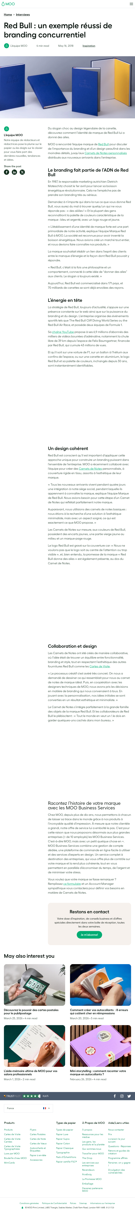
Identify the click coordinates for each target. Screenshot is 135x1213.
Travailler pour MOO (93, 1153)
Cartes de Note (38, 1138)
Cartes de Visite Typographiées (12, 1148)
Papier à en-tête (38, 1155)
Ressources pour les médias (92, 1136)
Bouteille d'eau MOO (15, 1158)
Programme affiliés (117, 1158)
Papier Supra (62, 1138)
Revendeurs (88, 1169)
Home (8, 14)
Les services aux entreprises (90, 1164)
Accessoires (36, 1159)
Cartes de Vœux (38, 1143)
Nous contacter (116, 1129)
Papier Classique (64, 1148)
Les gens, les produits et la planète (93, 1143)
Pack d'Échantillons (66, 1157)
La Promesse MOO (92, 1179)
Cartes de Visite (12, 1134)
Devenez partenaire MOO (92, 1190)
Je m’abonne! (89, 934)
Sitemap (83, 1203)
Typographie (63, 1152)
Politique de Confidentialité (54, 1203)
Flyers (33, 1129)
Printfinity (87, 1174)
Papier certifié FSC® (66, 1161)
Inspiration (89, 45)
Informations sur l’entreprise (102, 1203)
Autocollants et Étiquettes (38, 1149)
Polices (73, 1203)
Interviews (23, 14)
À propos (87, 1129)
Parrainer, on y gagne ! (119, 1164)
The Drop (87, 1158)
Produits (8, 1129)
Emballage (87, 1183)
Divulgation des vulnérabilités (116, 1171)
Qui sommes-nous (91, 1148)
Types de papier (64, 1129)
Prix (110, 1134)
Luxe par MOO (12, 1153)
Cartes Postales (37, 1134)
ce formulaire (72, 883)
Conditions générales (29, 1203)
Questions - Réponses (119, 1146)
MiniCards (9, 1162)
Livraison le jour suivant (116, 1140)
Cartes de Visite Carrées (12, 1140)
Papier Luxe (62, 1134)
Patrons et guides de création (119, 1152)
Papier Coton (63, 1143)
